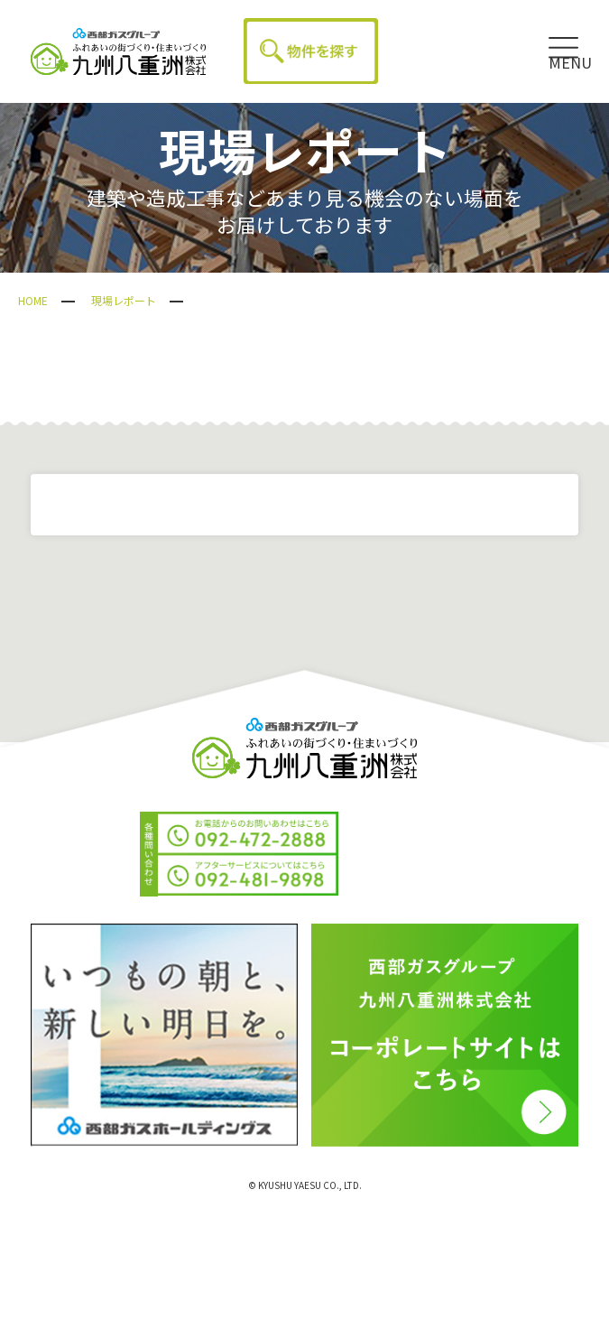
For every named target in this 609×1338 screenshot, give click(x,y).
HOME (33, 300)
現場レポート (123, 300)
